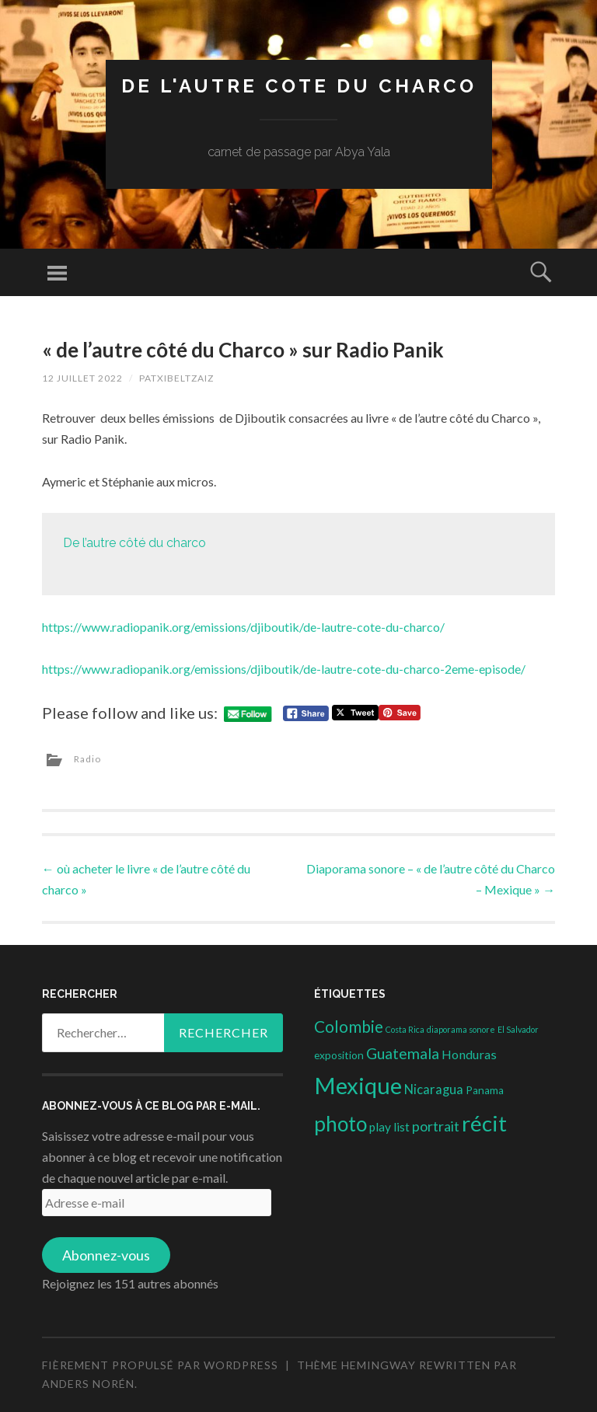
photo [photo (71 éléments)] (340, 1123)
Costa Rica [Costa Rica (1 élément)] (405, 1029)
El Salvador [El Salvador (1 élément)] (518, 1029)
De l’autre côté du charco (134, 542)
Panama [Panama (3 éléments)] (485, 1090)
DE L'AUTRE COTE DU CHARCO (299, 86)
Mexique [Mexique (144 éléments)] (358, 1085)
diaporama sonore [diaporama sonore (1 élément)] (461, 1029)
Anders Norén (88, 1383)
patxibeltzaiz (176, 378)
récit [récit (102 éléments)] (484, 1123)
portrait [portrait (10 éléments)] (435, 1126)
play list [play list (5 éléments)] (389, 1127)
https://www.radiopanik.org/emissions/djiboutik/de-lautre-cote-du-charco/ (243, 626)
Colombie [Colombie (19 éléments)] (348, 1026)
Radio (87, 759)
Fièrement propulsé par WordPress (160, 1365)
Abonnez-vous (106, 1255)
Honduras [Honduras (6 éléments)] (469, 1054)
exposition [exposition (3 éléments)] (339, 1055)
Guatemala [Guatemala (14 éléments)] (402, 1053)
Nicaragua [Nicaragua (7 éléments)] (433, 1089)
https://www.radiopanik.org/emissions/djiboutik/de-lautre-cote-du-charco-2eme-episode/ (283, 668)
